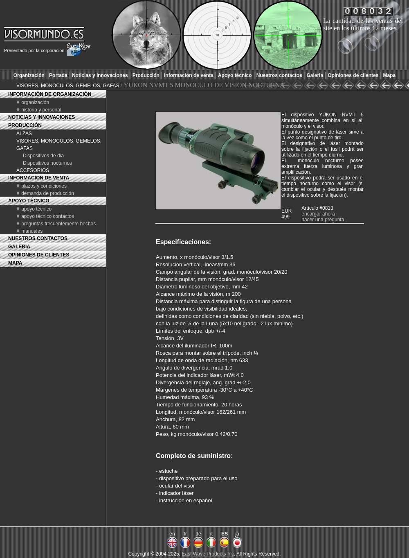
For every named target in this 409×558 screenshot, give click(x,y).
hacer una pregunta (322, 219)
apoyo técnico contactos (47, 216)
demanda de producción (47, 193)
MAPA (15, 263)
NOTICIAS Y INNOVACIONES (41, 117)
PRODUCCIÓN (25, 125)
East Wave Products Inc (208, 554)
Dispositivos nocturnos (47, 163)
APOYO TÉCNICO (28, 201)
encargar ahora (318, 214)
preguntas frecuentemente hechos (58, 224)
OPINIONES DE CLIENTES (38, 255)
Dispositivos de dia (43, 156)
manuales (32, 231)
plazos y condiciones (44, 186)
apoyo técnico (36, 209)
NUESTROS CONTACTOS (37, 238)
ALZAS (24, 133)
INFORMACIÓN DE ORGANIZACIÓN (49, 94)
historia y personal (41, 110)
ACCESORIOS (32, 170)
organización (35, 102)
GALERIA (19, 247)
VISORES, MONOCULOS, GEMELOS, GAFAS (68, 85)
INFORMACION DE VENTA (38, 178)
